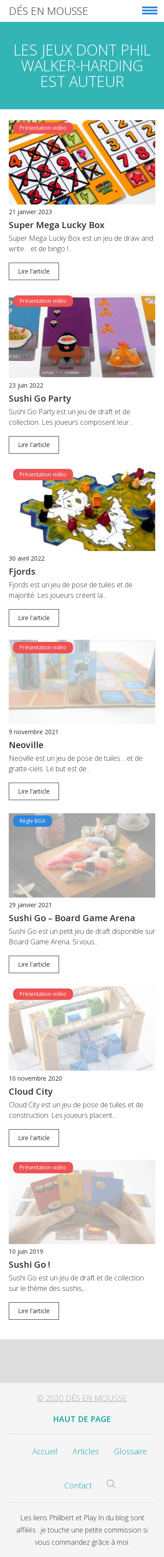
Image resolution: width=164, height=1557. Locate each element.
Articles (86, 1451)
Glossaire (130, 1451)
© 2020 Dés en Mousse (82, 1398)
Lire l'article (34, 271)
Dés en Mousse (48, 10)
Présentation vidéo (43, 128)
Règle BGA (32, 821)
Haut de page (82, 1419)
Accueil (45, 1451)
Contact (78, 1485)
